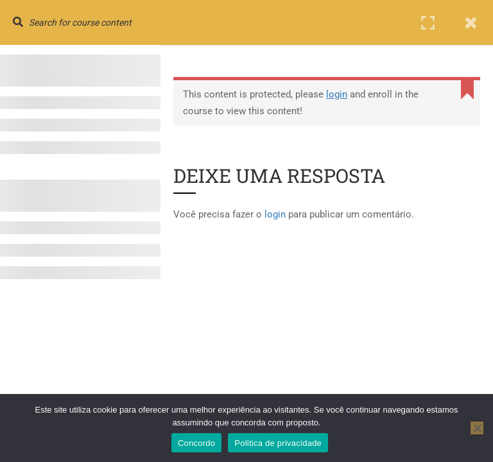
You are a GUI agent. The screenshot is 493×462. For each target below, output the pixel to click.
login (336, 94)
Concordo (196, 443)
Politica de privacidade (278, 443)
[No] (477, 428)
